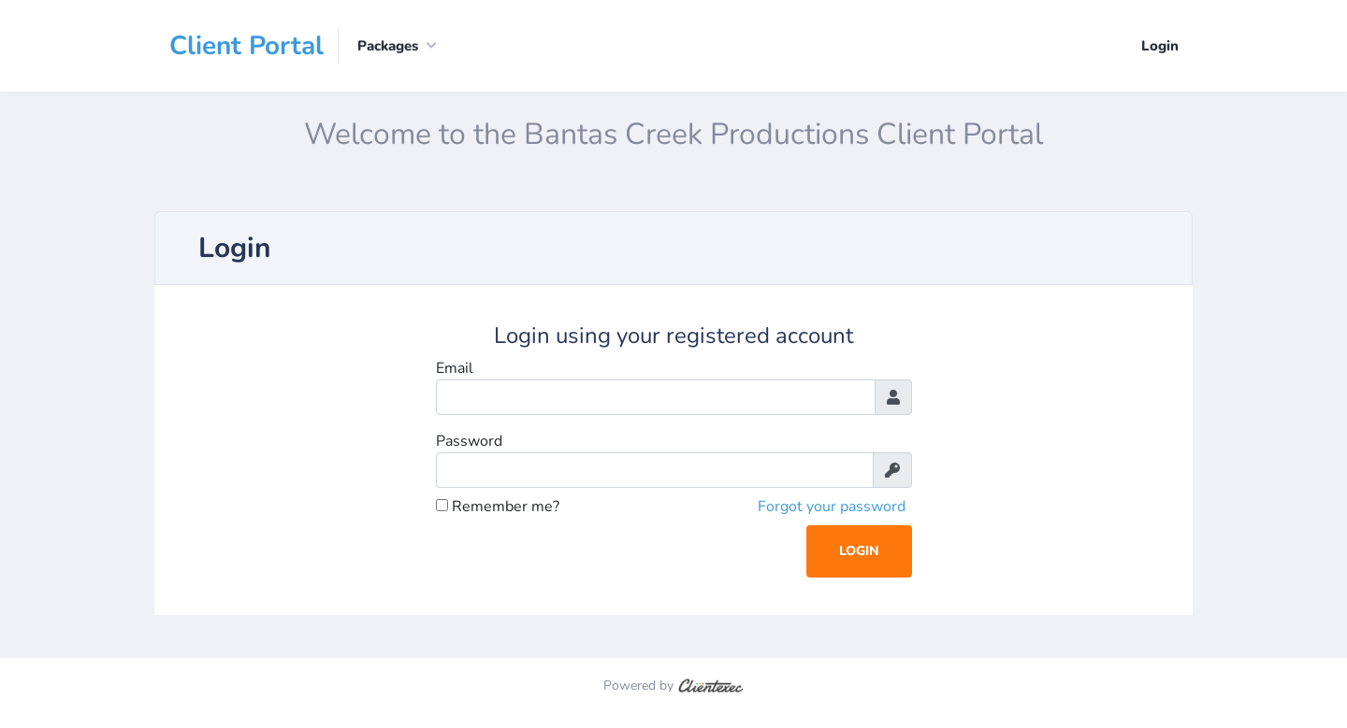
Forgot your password (831, 506)
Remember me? (497, 506)
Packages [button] (387, 45)
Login (1160, 45)
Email (454, 368)
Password (469, 441)
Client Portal (246, 46)
